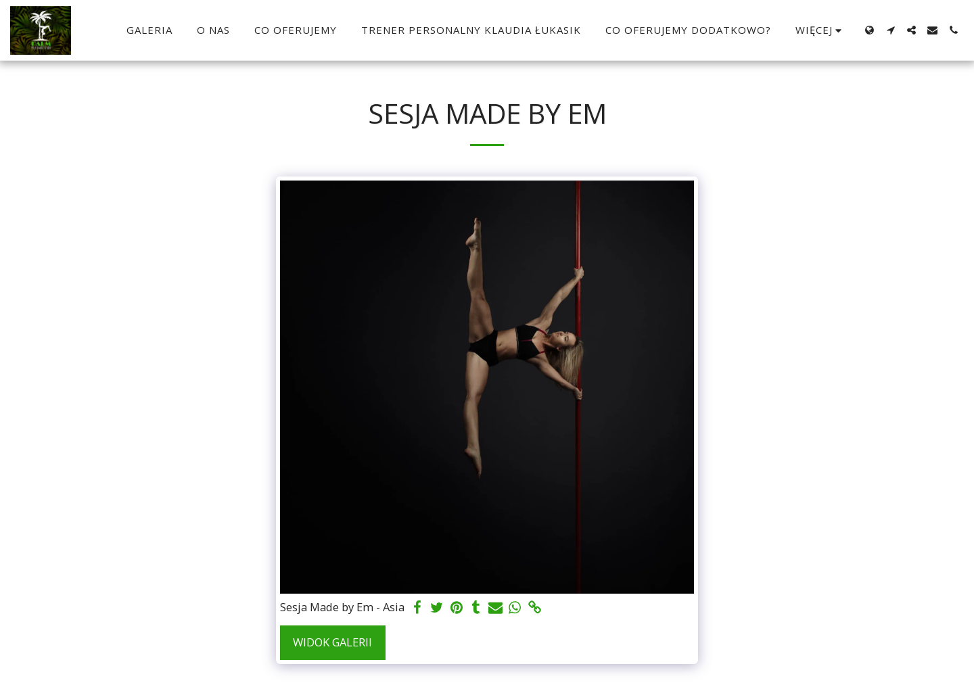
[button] (890, 30)
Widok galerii (332, 642)
